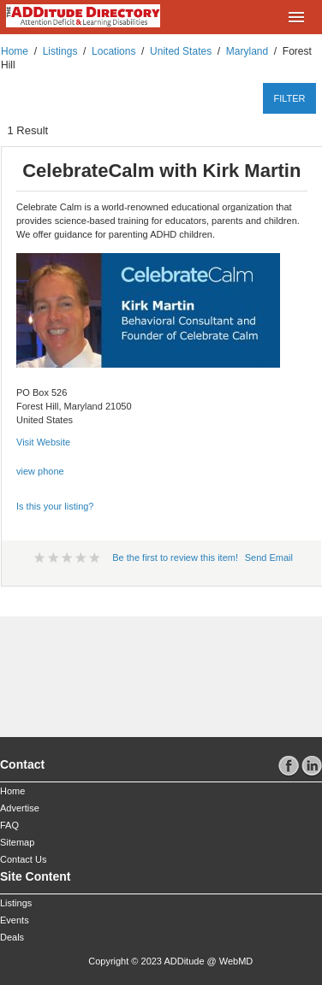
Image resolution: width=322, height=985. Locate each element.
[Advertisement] (103, 669)
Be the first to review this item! (175, 557)
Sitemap (17, 842)
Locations (113, 51)
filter (289, 98)
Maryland (247, 51)
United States (181, 51)
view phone (40, 471)
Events (14, 920)
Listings (60, 51)
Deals (12, 937)
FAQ (9, 825)
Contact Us (23, 859)
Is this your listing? (54, 506)
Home (14, 51)
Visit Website (43, 442)
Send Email (269, 557)
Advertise (19, 808)
